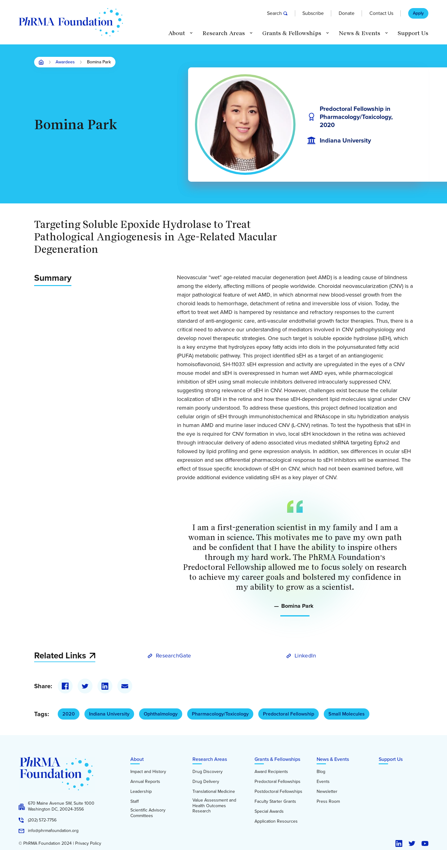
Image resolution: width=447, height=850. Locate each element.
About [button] (176, 33)
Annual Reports (145, 781)
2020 (68, 713)
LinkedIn (305, 656)
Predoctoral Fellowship (288, 713)
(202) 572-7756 (42, 820)
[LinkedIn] (104, 686)
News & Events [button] (359, 33)
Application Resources (276, 821)
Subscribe (313, 13)
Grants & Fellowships (277, 759)
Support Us (413, 33)
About (137, 759)
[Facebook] (65, 686)
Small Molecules (346, 713)
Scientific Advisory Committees (147, 812)
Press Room (328, 801)
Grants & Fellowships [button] (291, 33)
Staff (134, 801)
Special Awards (269, 811)
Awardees (65, 62)
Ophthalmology (161, 713)
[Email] (124, 686)
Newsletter (327, 791)
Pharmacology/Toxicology (220, 713)
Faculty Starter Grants (275, 801)
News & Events (333, 759)
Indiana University (109, 713)
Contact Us (381, 13)
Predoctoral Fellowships (277, 781)
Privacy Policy (88, 843)
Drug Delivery (205, 781)
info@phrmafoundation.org (53, 831)
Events (323, 781)
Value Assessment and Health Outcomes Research (214, 806)
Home (41, 62)
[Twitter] (85, 686)
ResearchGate (173, 656)
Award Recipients (271, 772)
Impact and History (148, 772)
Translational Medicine (213, 791)
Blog (321, 772)
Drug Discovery (207, 772)
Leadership (141, 791)
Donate (346, 13)
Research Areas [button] (223, 33)
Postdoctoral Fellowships (278, 791)
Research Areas (209, 759)
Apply (418, 13)
